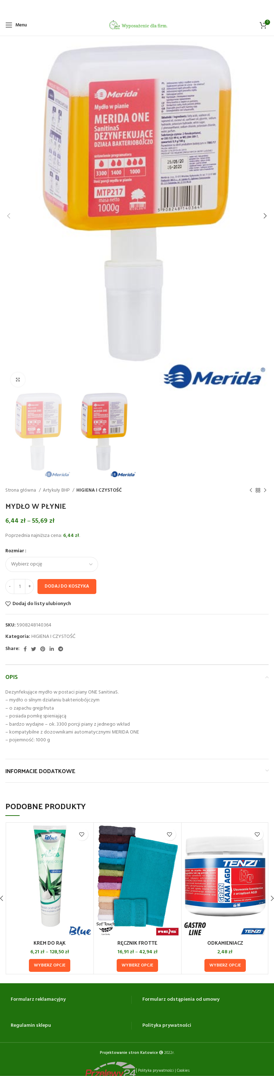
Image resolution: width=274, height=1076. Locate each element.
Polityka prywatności (166, 1025)
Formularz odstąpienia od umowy (180, 999)
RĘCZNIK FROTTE (137, 942)
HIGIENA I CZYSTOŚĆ (99, 490)
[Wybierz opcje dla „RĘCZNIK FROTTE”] (137, 965)
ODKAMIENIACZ (225, 942)
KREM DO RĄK (50, 942)
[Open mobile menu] (16, 24)
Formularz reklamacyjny (38, 999)
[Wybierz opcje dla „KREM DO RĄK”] (49, 965)
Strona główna (21, 490)
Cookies (183, 1070)
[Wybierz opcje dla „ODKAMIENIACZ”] (225, 965)
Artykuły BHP (57, 490)
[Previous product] (250, 490)
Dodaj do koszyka (67, 586)
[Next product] (265, 490)
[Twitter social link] (33, 648)
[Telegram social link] (60, 648)
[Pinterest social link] (42, 648)
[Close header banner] (265, 7)
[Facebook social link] (25, 648)
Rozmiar (14, 551)
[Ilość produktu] (19, 586)
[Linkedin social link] (51, 648)
